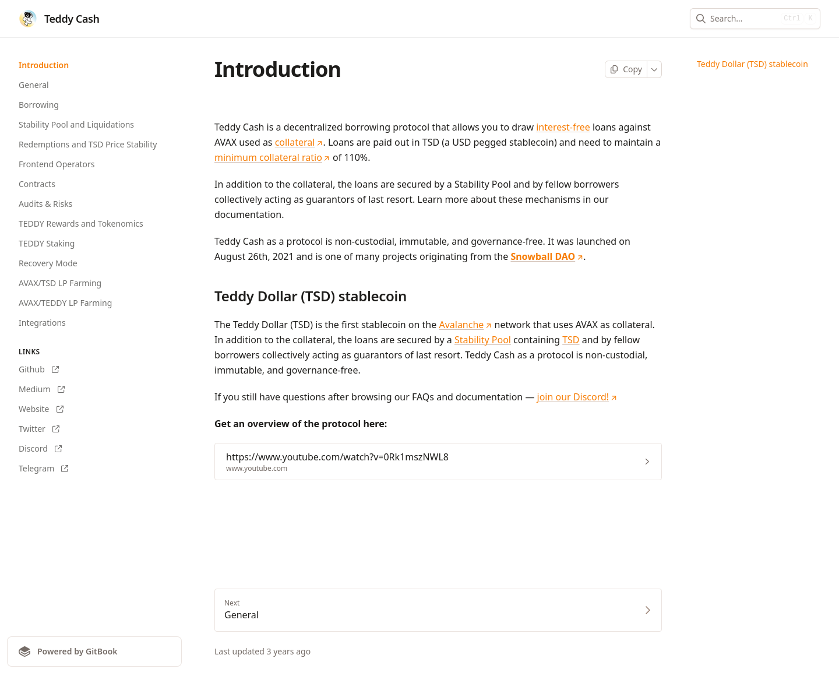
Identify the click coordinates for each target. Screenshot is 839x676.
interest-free (563, 127)
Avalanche (465, 324)
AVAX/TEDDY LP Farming (65, 302)
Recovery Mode (48, 263)
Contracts (37, 183)
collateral (299, 142)
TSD (570, 339)
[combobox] (743, 19)
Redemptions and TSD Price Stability (88, 144)
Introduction (44, 65)
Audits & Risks (45, 203)
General (34, 84)
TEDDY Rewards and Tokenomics (81, 223)
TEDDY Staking (47, 243)
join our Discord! (577, 396)
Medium (42, 389)
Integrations (42, 322)
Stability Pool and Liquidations (76, 124)
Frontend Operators (57, 164)
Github (39, 369)
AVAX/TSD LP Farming (60, 282)
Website (41, 408)
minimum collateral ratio (272, 157)
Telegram (43, 468)
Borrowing (39, 104)
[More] (654, 69)
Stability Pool (482, 339)
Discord (40, 448)
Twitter (39, 428)
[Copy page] (626, 69)
